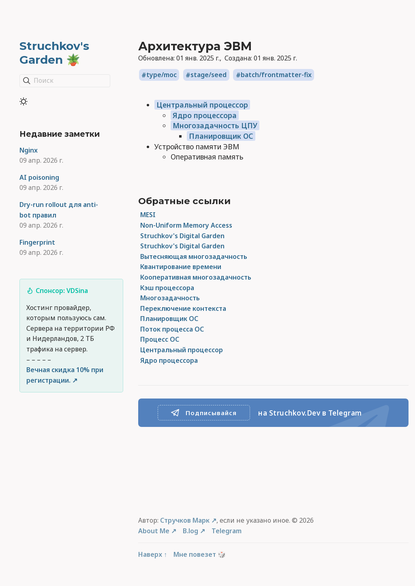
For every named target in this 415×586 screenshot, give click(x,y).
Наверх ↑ (152, 554)
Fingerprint (37, 242)
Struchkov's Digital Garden (182, 235)
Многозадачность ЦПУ (215, 125)
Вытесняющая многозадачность (193, 256)
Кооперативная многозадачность (195, 277)
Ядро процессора (205, 115)
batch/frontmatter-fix (276, 75)
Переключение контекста (183, 308)
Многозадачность (170, 297)
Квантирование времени (180, 266)
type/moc (161, 75)
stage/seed (208, 75)
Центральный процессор (202, 105)
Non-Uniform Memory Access (186, 225)
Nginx (28, 150)
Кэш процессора (167, 287)
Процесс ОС (159, 339)
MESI (148, 214)
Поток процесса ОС (172, 329)
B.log (190, 530)
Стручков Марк (185, 520)
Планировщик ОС (221, 136)
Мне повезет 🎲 (199, 554)
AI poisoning (39, 177)
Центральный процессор (181, 349)
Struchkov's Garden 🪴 (54, 53)
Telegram (227, 530)
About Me (153, 530)
